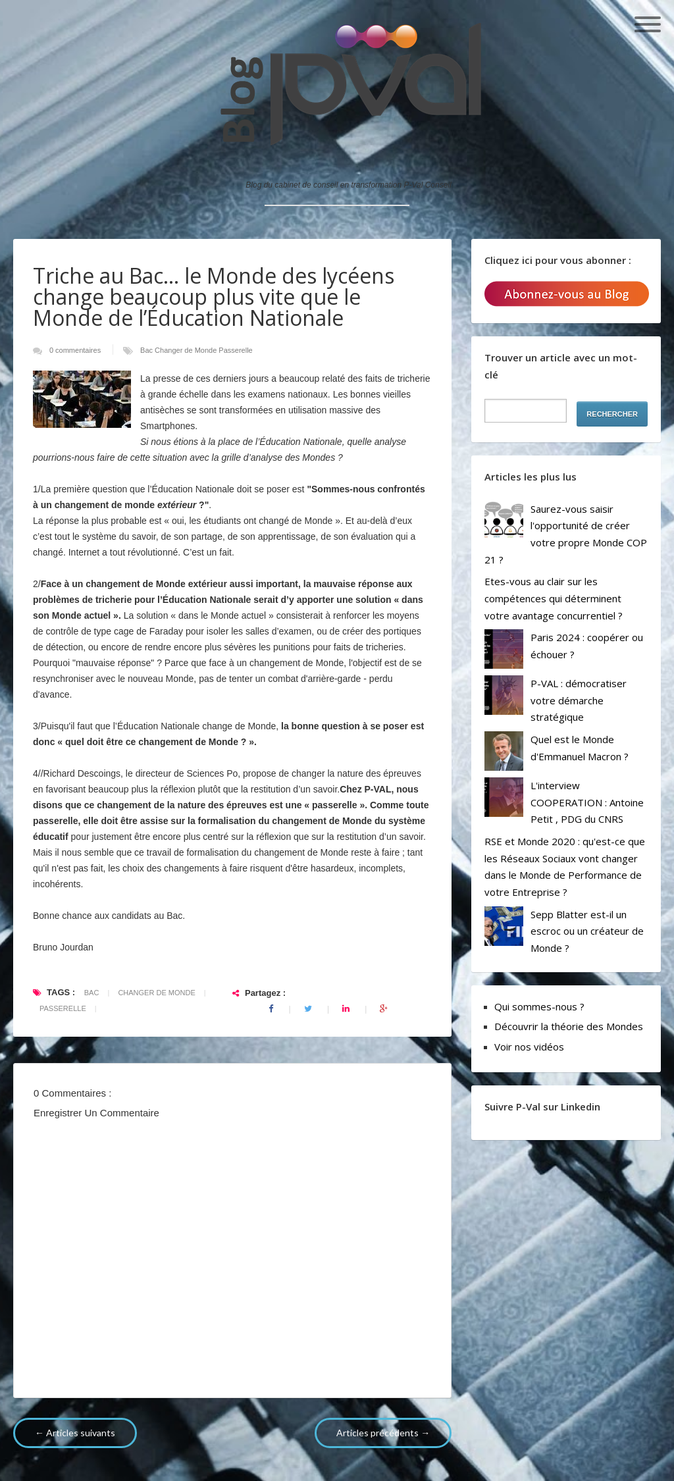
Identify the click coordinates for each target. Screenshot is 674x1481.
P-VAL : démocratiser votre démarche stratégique (579, 700)
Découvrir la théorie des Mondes (568, 1026)
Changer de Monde (187, 350)
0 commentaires (76, 350)
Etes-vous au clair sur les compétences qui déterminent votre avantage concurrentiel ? (553, 598)
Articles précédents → (383, 1432)
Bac (147, 350)
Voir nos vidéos (529, 1046)
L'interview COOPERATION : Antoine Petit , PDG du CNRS (587, 802)
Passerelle (235, 350)
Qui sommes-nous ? (539, 1006)
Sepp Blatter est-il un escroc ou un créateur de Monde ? (587, 931)
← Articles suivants (75, 1432)
